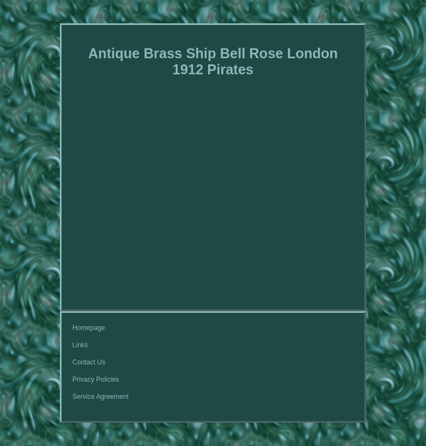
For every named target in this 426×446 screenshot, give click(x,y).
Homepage (89, 328)
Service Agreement (101, 397)
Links (80, 345)
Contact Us (89, 362)
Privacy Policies (96, 379)
